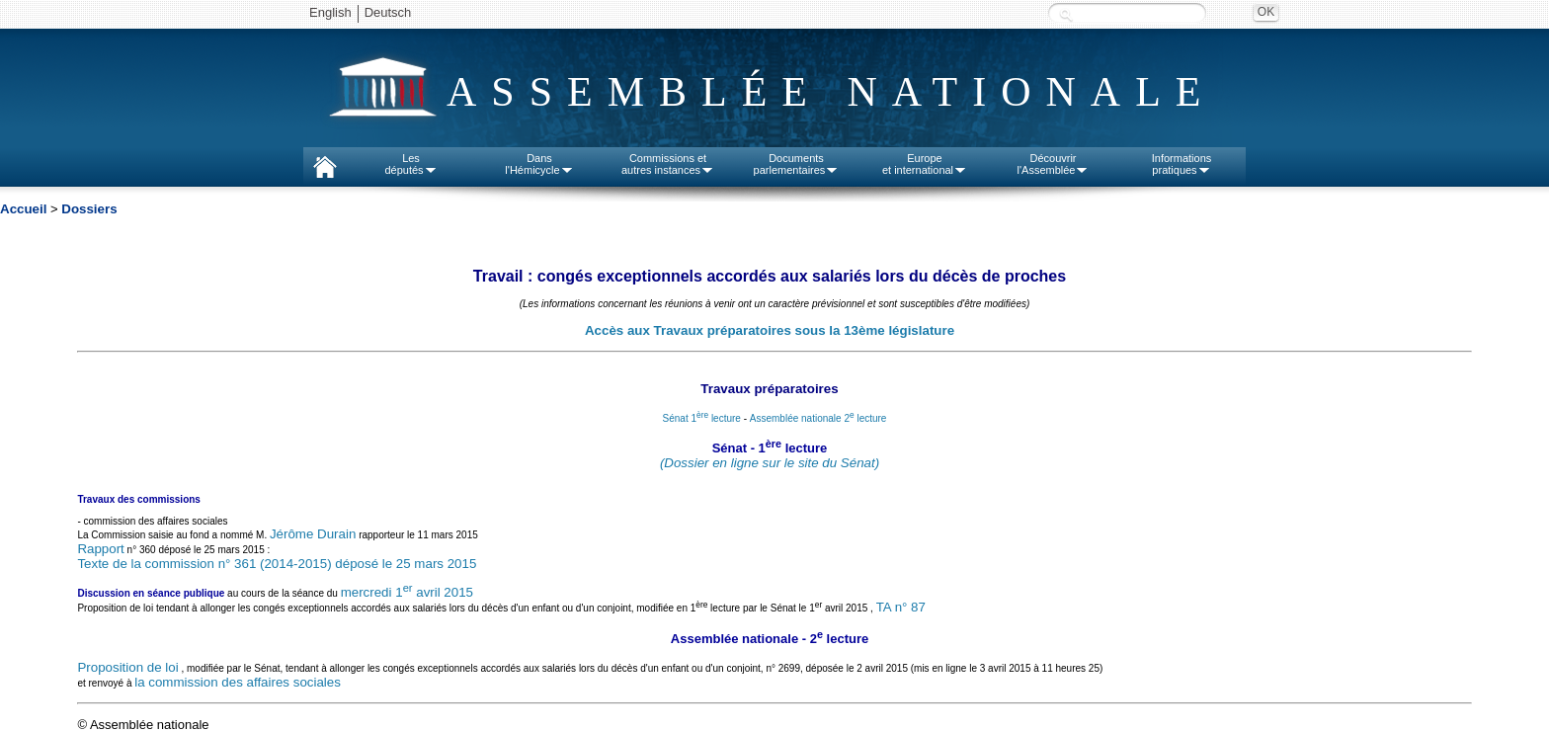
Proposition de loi (127, 667)
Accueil (23, 209)
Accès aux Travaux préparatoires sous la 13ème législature (769, 330)
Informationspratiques (1182, 164)
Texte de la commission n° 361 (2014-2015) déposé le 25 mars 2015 (276, 563)
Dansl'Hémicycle (539, 164)
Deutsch (388, 12)
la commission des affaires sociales (237, 682)
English (330, 12)
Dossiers (89, 209)
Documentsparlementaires (797, 164)
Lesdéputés (410, 164)
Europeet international (924, 164)
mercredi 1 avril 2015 (407, 592)
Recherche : (1066, 14)
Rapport (100, 548)
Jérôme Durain (313, 534)
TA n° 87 (901, 608)
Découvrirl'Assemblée (1054, 164)
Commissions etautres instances (667, 164)
